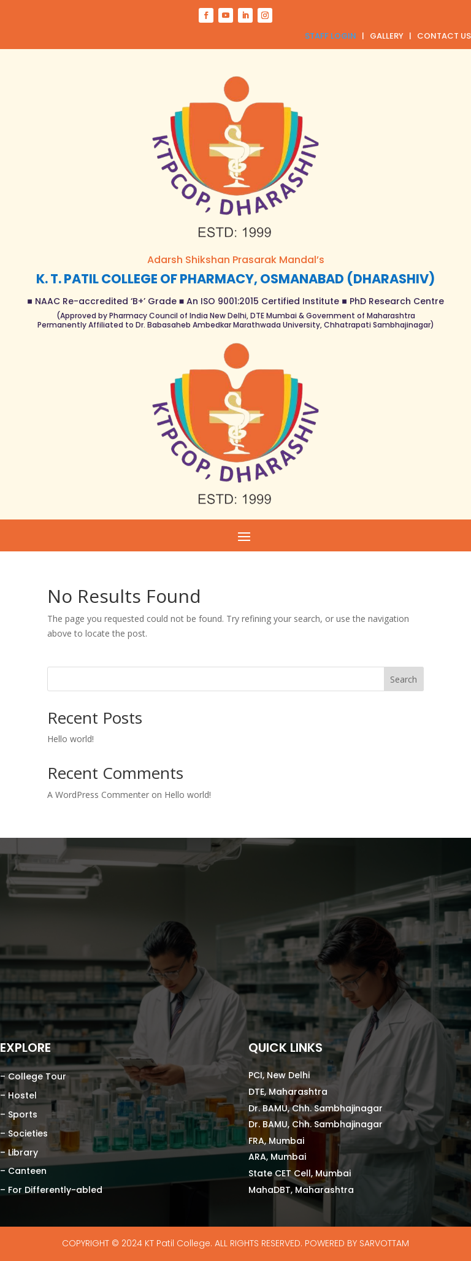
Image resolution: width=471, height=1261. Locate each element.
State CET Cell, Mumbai (299, 1173)
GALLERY (387, 36)
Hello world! (70, 739)
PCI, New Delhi (279, 1075)
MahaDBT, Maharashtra (302, 1190)
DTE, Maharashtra (289, 1092)
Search (403, 679)
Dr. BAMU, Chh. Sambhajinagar (315, 1108)
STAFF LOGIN (330, 36)
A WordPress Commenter (98, 794)
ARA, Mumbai (277, 1157)
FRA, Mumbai (277, 1141)
